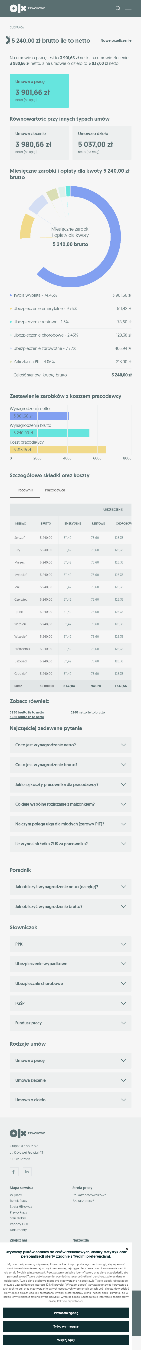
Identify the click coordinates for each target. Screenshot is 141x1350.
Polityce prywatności (70, 1301)
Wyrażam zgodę (66, 1313)
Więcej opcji (66, 1340)
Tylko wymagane (66, 1326)
